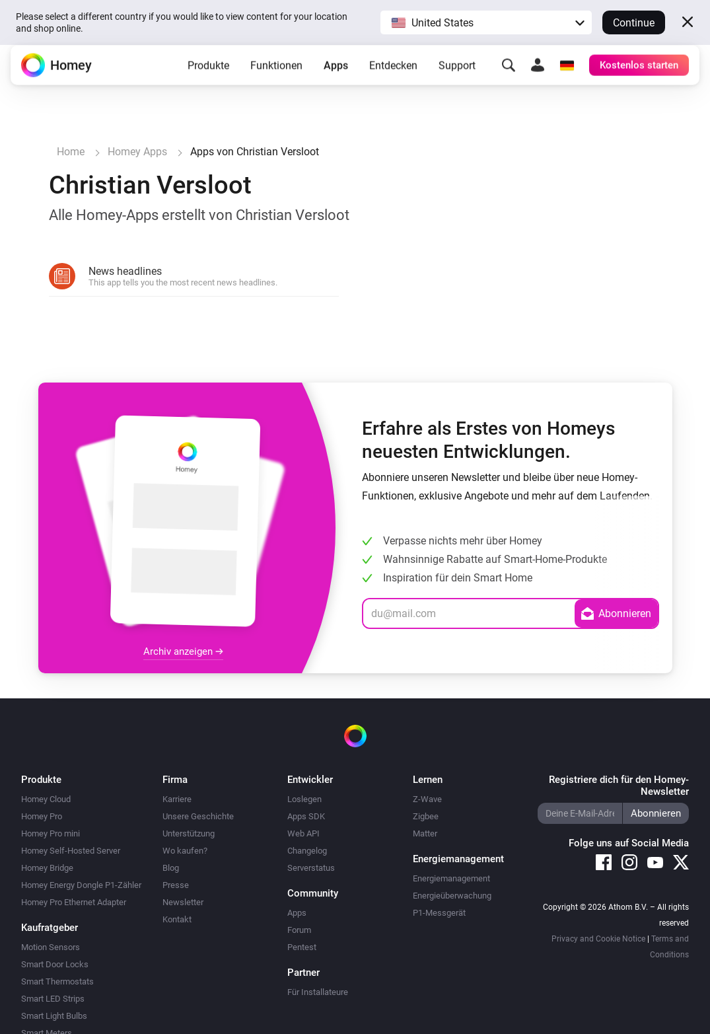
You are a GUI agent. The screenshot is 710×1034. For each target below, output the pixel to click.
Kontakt (177, 919)
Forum (299, 930)
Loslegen (304, 799)
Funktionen (276, 75)
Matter (425, 833)
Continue (634, 23)
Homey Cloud (46, 799)
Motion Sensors (50, 947)
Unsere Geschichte (198, 816)
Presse (175, 885)
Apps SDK (306, 816)
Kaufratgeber (49, 928)
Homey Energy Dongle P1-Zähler (81, 885)
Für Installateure (317, 992)
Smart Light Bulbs (54, 1016)
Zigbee (426, 816)
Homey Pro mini (50, 833)
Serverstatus (311, 868)
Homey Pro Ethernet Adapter (73, 902)
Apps (336, 75)
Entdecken (393, 75)
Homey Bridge (47, 868)
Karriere (177, 799)
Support (457, 75)
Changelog (307, 851)
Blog (170, 868)
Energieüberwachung (452, 896)
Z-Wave (427, 799)
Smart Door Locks (55, 964)
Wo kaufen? (184, 851)
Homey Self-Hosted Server (70, 851)
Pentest (301, 947)
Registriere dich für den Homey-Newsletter (619, 785)
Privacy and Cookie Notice (598, 938)
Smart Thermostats (57, 981)
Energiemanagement (451, 878)
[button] (486, 22)
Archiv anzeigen (183, 651)
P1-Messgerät (439, 913)
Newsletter (182, 902)
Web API (303, 833)
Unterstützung (188, 833)
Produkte (208, 75)
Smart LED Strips (53, 999)
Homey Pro (41, 816)
